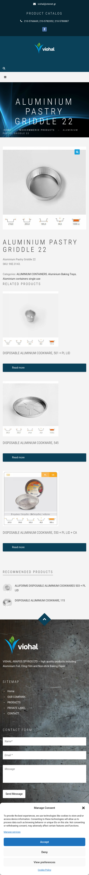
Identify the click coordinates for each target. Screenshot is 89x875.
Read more (18, 367)
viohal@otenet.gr (47, 4)
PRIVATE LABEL (16, 707)
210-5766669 (31, 21)
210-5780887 (62, 21)
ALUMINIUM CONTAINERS (32, 274)
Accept (44, 842)
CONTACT (13, 713)
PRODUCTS (14, 702)
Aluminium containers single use (21, 278)
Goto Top (44, 619)
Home (7, 130)
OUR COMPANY (16, 696)
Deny (44, 852)
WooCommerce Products (37, 130)
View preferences (44, 862)
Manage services (12, 832)
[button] (83, 808)
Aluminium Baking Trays (62, 274)
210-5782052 (46, 21)
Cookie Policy (44, 870)
